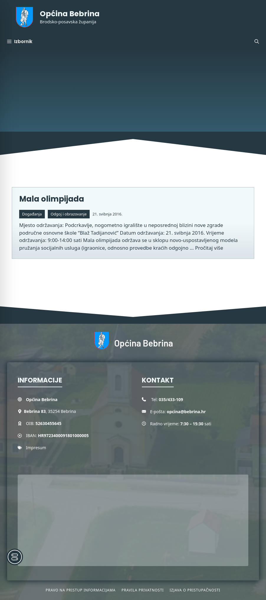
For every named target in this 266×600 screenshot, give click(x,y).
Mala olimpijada (51, 199)
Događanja (32, 214)
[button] (256, 41)
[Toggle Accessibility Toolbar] (14, 557)
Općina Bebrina (70, 14)
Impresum (36, 447)
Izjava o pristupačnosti (195, 590)
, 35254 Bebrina (50, 411)
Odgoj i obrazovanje (69, 214)
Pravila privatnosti (142, 590)
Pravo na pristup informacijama (81, 590)
